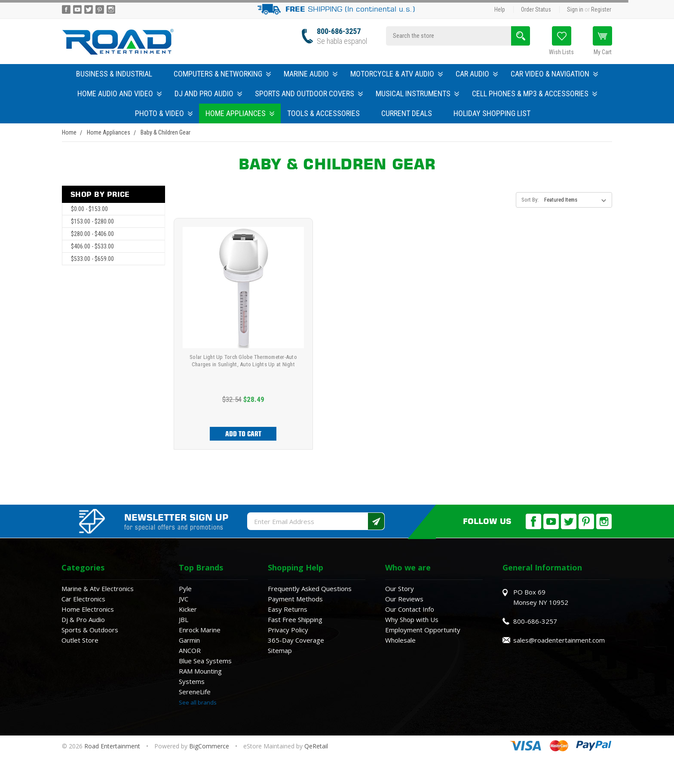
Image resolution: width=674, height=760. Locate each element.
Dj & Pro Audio (83, 619)
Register (601, 9)
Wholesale (400, 640)
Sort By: (530, 199)
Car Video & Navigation (554, 73)
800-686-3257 (339, 31)
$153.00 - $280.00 (92, 221)
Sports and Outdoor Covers (309, 93)
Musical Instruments (417, 93)
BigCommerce (209, 746)
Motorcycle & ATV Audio (396, 73)
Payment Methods (295, 599)
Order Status (536, 9)
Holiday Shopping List (491, 113)
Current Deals (406, 113)
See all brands (198, 702)
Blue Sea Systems (205, 660)
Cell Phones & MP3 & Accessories (534, 93)
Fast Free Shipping (295, 619)
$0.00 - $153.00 (89, 208)
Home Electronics (87, 609)
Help (499, 9)
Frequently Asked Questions (310, 588)
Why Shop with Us (411, 619)
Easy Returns (287, 609)
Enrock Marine (200, 629)
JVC (183, 599)
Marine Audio (310, 73)
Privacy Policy (288, 629)
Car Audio (477, 73)
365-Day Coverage (296, 640)
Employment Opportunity (422, 629)
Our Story (399, 588)
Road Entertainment (113, 746)
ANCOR (190, 650)
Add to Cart (243, 433)
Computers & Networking (222, 73)
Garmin (189, 640)
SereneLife (195, 691)
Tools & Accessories (323, 113)
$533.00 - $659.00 (92, 258)
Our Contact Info (409, 609)
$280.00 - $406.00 (92, 233)
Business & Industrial (114, 73)
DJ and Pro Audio (208, 93)
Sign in (575, 9)
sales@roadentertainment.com (559, 640)
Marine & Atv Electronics (97, 588)
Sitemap (280, 650)
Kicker (188, 609)
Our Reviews (404, 599)
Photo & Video (164, 113)
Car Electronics (83, 599)
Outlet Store (79, 640)
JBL (183, 619)
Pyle (185, 588)
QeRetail (316, 746)
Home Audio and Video (119, 93)
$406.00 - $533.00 (92, 246)
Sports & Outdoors (89, 629)
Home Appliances (239, 113)
